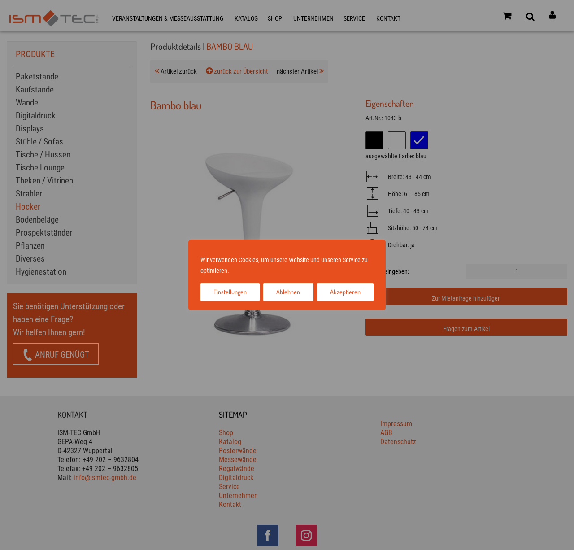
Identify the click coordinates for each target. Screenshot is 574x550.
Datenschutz (275, 270)
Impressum (244, 270)
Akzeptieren (345, 292)
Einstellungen (230, 292)
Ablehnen (288, 292)
